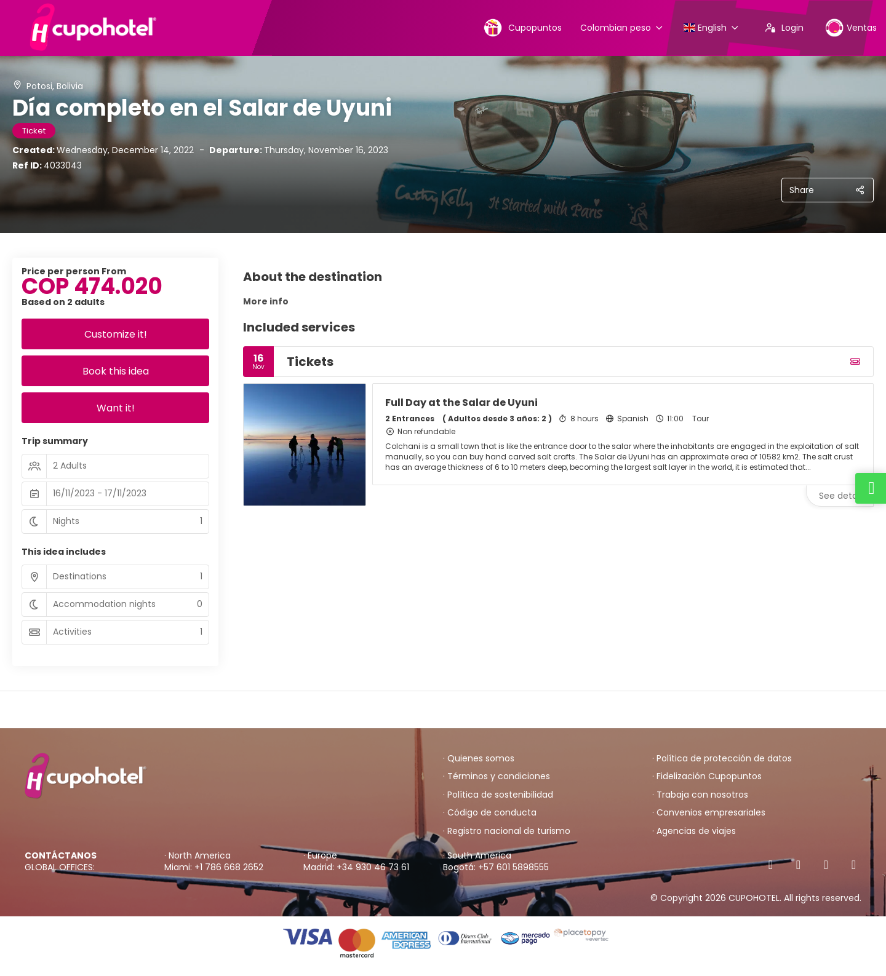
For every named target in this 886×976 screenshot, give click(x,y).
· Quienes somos (478, 758)
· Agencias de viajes (694, 831)
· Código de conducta (490, 813)
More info (266, 301)
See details (842, 496)
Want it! (116, 408)
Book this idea (115, 371)
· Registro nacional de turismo (506, 831)
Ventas (851, 27)
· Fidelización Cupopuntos (707, 776)
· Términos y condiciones (496, 776)
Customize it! (115, 334)
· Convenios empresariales (708, 813)
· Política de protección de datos (722, 758)
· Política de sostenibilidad (498, 795)
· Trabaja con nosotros (700, 795)
